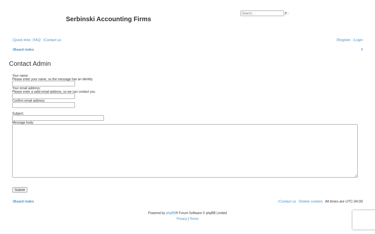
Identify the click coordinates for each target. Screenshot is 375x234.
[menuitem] (36, 40)
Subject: (18, 113)
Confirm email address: (28, 100)
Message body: (23, 122)
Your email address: (26, 88)
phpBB (171, 213)
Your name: (20, 75)
